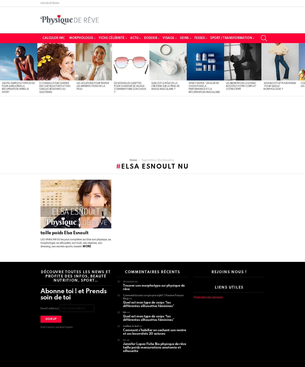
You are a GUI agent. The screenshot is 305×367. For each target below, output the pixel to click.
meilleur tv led (130, 326)
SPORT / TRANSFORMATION (231, 38)
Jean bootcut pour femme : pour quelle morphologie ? (279, 86)
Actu (134, 38)
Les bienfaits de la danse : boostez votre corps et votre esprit (241, 86)
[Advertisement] (152, 125)
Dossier (150, 38)
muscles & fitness (49, 3)
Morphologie (81, 38)
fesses (199, 38)
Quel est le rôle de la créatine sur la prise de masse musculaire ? (165, 86)
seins (184, 38)
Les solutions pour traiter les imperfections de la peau (93, 86)
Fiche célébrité (111, 38)
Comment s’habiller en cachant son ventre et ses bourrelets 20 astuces (154, 332)
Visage (168, 38)
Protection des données (208, 297)
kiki (124, 312)
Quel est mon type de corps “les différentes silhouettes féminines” (148, 304)
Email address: (67, 308)
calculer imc (53, 38)
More (87, 246)
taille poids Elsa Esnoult (64, 233)
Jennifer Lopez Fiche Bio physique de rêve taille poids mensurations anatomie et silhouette (154, 347)
